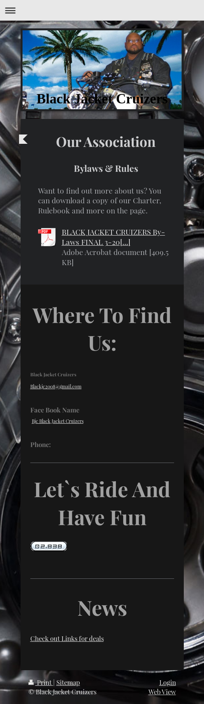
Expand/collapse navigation (102, 10)
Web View (162, 691)
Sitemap (68, 682)
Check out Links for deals (67, 638)
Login (167, 682)
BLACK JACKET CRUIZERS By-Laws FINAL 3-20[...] (113, 237)
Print (40, 682)
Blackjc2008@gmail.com (56, 386)
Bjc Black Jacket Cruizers (58, 421)
